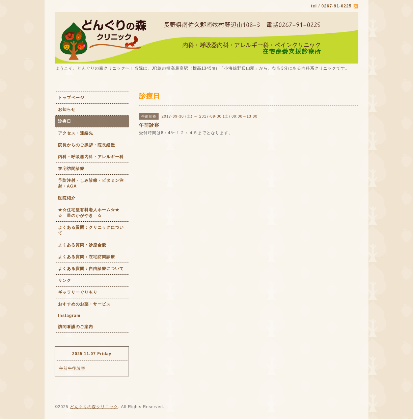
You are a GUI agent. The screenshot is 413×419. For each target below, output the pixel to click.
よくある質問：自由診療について (91, 268)
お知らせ (67, 109)
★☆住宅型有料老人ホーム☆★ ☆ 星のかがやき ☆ (93, 212)
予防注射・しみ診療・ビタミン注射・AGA (91, 183)
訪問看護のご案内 (75, 326)
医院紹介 (67, 198)
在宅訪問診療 (71, 168)
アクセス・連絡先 (75, 133)
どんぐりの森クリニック (94, 406)
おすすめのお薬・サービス (84, 304)
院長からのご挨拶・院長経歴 (86, 145)
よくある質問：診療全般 (82, 245)
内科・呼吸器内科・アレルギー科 (91, 156)
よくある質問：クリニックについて (91, 230)
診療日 (64, 121)
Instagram (69, 315)
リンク (64, 280)
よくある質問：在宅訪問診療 (86, 256)
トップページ (71, 97)
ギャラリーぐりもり (78, 292)
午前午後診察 (72, 368)
